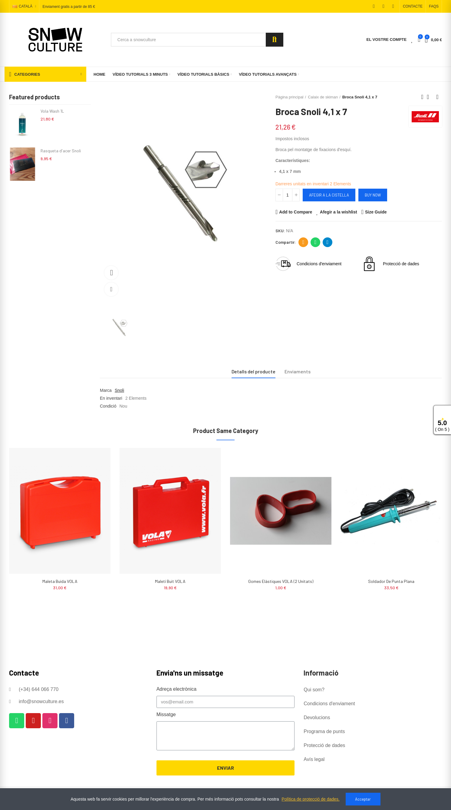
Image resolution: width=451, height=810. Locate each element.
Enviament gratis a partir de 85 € (68, 7)
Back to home (430, 97)
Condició (108, 406)
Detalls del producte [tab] (253, 371)
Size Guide (376, 212)
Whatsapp (315, 242)
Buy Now (373, 195)
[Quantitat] (287, 195)
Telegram (328, 242)
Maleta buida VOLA (59, 581)
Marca (106, 390)
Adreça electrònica (303, 242)
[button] (413, 6)
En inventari (111, 398)
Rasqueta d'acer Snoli (61, 150)
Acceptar (363, 799)
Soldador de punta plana (391, 581)
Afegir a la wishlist (338, 212)
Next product (437, 97)
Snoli (119, 390)
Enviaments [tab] (298, 371)
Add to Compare (295, 212)
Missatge (166, 714)
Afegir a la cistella (329, 195)
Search (274, 40)
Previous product (422, 97)
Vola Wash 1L (52, 111)
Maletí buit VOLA (170, 581)
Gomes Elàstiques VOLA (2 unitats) (280, 581)
